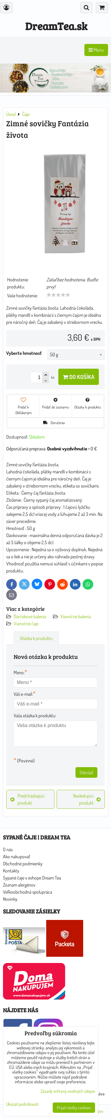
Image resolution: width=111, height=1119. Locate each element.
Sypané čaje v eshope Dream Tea (32, 878)
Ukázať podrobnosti (22, 1104)
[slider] (58, 295)
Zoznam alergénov (19, 885)
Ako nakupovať (16, 856)
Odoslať (86, 772)
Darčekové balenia (30, 616)
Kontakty (11, 871)
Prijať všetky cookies (74, 1107)
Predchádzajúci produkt (27, 799)
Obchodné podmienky (23, 864)
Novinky (10, 899)
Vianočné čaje (26, 623)
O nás (8, 849)
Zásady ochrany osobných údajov (68, 1091)
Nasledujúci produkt (87, 799)
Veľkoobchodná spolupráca (27, 892)
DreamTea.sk (56, 26)
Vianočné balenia (75, 616)
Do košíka (78, 376)
